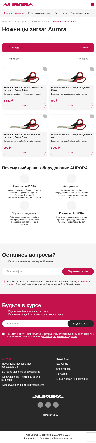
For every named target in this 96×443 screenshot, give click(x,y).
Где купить (61, 13)
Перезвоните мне (78, 271)
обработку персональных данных (59, 336)
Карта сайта (30, 438)
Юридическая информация (72, 379)
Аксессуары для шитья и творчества (23, 385)
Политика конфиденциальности (56, 438)
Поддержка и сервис (39, 13)
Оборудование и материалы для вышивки (20, 378)
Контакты (61, 374)
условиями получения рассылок (76, 334)
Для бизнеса (63, 368)
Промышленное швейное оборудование (16, 365)
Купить (25, 105)
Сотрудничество (80, 13)
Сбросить (85, 48)
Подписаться (80, 323)
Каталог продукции (13, 13)
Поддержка (62, 358)
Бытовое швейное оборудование (21, 371)
